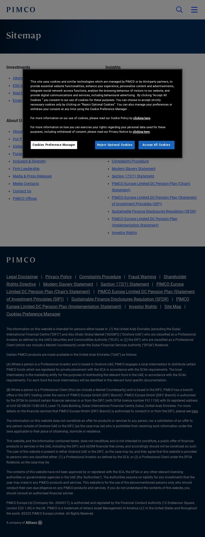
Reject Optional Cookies (115, 145)
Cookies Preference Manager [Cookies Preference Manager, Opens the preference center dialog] (54, 145)
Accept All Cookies (156, 145)
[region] (102, 114)
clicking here (141, 118)
